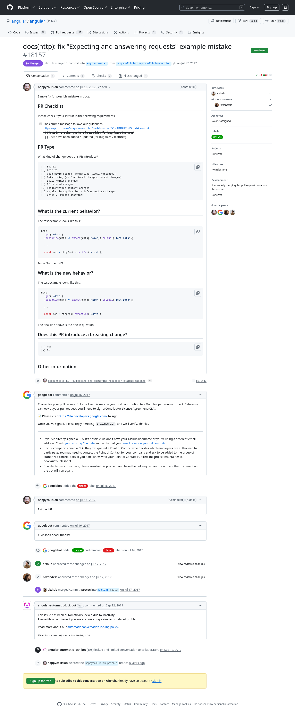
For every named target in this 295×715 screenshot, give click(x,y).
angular (18, 21)
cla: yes (78, 550)
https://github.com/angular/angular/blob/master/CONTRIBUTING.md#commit (96, 128)
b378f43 (201, 381)
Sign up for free (40, 681)
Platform (26, 7)
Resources (70, 7)
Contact (164, 704)
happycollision (48, 87)
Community (141, 704)
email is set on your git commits (144, 443)
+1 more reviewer (241, 99)
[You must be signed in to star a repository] (275, 21)
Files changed (133, 76)
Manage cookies (181, 704)
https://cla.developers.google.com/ (82, 416)
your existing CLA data (80, 443)
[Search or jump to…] (212, 7)
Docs (154, 704)
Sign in (254, 7)
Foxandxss (50, 577)
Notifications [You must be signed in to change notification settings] (221, 21)
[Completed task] (40, 124)
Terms (92, 704)
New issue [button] (259, 50)
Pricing (139, 7)
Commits (73, 76)
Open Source (96, 7)
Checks (102, 76)
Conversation (40, 76)
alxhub (49, 63)
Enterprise (121, 7)
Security (115, 704)
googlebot (45, 395)
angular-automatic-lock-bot (57, 605)
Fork (248, 21)
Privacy (104, 704)
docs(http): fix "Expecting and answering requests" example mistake (96, 381)
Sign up (272, 7)
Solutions (48, 7)
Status (127, 704)
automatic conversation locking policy (92, 627)
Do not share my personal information (216, 704)
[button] (174, 63)
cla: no (82, 486)
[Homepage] (10, 7)
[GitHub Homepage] (59, 704)
